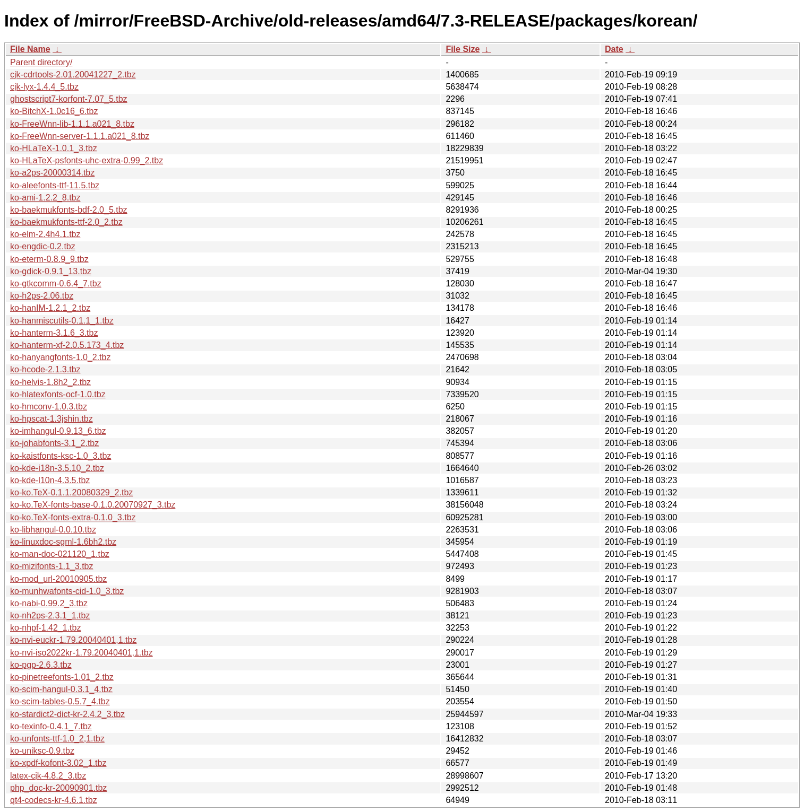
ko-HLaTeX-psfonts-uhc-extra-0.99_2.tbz (86, 160)
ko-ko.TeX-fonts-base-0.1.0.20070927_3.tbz (92, 504)
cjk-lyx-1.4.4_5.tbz (44, 86)
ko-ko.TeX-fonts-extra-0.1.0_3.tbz (73, 517)
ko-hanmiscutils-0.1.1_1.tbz (62, 320)
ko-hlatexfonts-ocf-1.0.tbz (58, 394)
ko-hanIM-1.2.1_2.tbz (50, 307)
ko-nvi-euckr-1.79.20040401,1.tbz (73, 639)
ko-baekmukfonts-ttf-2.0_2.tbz (66, 221)
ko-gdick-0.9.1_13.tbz (50, 271)
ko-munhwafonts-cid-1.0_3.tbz (67, 591)
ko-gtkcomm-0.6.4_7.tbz (55, 283)
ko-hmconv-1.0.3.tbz (48, 406)
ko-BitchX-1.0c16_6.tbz (54, 111)
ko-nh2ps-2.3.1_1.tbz (50, 615)
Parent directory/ (41, 62)
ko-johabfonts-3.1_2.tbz (54, 443)
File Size (463, 49)
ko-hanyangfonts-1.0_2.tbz (60, 357)
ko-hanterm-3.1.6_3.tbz (54, 332)
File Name (30, 49)
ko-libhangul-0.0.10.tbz (53, 529)
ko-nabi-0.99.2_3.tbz (49, 603)
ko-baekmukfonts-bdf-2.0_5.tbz (68, 209)
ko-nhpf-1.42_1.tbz (45, 627)
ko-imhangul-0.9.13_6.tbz (58, 430)
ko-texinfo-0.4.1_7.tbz (51, 726)
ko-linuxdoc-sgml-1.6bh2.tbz (63, 541)
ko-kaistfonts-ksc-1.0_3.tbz (60, 455)
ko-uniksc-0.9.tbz (42, 750)
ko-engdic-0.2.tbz (42, 246)
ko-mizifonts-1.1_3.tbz (51, 566)
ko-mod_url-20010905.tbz (58, 578)
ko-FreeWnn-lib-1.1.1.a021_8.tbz (72, 123)
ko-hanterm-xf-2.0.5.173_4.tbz (67, 345)
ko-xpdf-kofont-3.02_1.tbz (58, 762)
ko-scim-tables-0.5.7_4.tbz (60, 701)
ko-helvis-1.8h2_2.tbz (50, 382)
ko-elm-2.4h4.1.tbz (45, 234)
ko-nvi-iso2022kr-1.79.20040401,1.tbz (81, 652)
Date (614, 49)
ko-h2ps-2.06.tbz (41, 295)
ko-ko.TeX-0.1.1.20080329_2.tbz (71, 492)
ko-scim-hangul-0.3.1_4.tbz (61, 689)
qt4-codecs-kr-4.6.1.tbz (53, 800)
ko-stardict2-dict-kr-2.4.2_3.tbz (67, 714)
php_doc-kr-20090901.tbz (58, 787)
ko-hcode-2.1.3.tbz (45, 369)
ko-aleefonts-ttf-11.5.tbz (54, 185)
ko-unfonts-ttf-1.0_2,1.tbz (57, 738)
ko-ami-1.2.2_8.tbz (45, 197)
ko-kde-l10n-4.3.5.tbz (50, 480)
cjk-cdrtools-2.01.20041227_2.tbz (73, 74)
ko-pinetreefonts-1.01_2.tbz (62, 677)
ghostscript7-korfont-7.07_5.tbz (68, 98)
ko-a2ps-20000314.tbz (52, 172)
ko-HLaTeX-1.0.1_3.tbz (53, 148)
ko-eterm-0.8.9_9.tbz (49, 259)
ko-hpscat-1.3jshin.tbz (51, 418)
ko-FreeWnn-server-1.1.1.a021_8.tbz (79, 136)
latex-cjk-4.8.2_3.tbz (48, 775)
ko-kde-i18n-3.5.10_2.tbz (57, 468)
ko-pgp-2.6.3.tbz (41, 664)
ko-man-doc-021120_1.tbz (59, 553)
